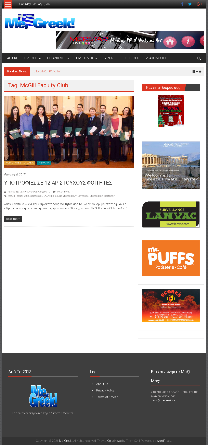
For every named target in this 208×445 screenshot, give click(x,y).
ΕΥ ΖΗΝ (108, 58)
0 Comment (61, 191)
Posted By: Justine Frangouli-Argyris (27, 191)
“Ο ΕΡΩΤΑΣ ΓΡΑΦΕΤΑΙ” (47, 71)
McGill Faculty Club (18, 196)
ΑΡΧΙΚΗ (12, 58)
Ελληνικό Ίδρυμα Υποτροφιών (60, 196)
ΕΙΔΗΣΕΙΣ (31, 58)
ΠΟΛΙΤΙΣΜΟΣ (84, 58)
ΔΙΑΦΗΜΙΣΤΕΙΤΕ (158, 58)
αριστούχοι (36, 196)
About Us (102, 384)
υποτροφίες (96, 196)
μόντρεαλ (83, 196)
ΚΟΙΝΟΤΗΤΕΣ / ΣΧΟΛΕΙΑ (20, 162)
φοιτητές (109, 196)
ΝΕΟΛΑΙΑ (44, 162)
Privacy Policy (105, 390)
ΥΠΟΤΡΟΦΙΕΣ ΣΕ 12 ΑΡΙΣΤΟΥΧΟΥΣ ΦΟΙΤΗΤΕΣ (58, 183)
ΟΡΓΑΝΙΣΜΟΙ (56, 58)
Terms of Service (107, 397)
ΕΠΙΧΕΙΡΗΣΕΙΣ (130, 58)
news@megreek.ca (163, 400)
